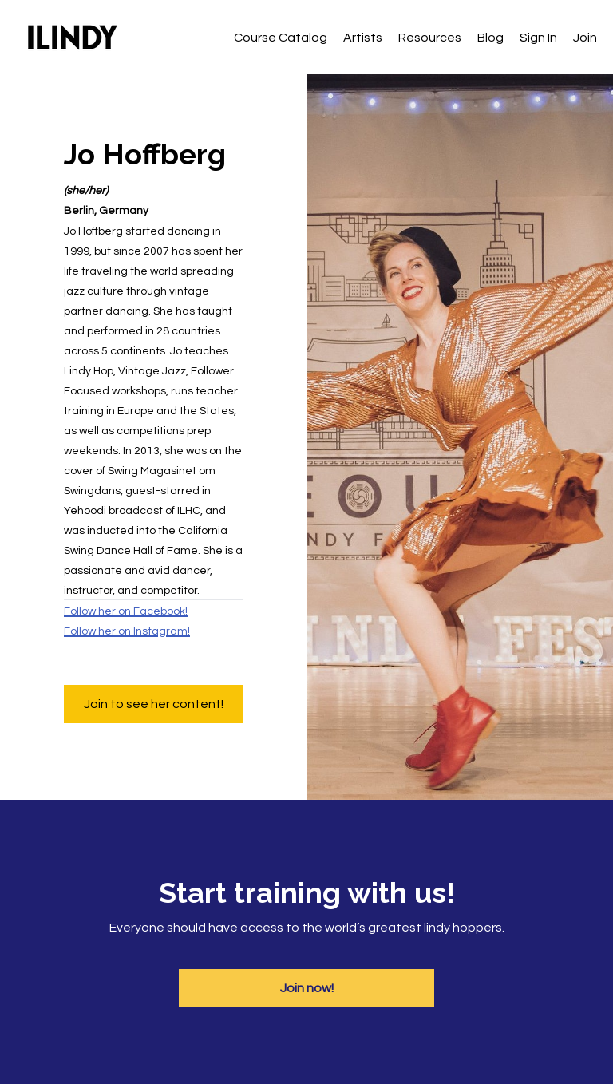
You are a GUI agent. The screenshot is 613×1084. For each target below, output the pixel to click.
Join (585, 37)
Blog (490, 37)
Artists (362, 37)
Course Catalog (280, 37)
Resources (429, 37)
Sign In (538, 37)
